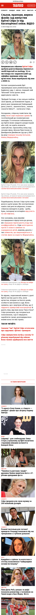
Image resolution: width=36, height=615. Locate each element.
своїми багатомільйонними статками (15, 188)
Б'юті (23, 10)
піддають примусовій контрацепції (16, 307)
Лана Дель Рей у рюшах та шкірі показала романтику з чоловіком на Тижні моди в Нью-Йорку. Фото (17, 592)
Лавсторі (30, 10)
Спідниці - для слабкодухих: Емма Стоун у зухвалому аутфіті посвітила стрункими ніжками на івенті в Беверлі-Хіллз (17, 442)
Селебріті (4, 10)
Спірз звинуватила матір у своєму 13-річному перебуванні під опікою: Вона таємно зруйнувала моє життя (17, 337)
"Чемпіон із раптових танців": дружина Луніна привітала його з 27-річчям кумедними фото (17, 473)
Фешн (18, 10)
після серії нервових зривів (18, 116)
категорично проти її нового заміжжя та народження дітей (17, 227)
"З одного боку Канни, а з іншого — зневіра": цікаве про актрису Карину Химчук (17, 410)
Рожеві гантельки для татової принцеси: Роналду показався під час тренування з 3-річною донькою (17, 531)
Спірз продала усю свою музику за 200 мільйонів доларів (16, 502)
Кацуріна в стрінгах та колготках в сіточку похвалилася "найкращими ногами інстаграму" (16, 561)
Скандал (12, 10)
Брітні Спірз (27, 66)
